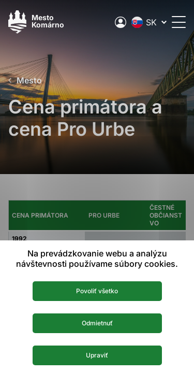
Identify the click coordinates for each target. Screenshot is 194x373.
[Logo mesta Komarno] (36, 22)
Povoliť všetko (97, 291)
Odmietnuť (97, 323)
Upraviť (97, 355)
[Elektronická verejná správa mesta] (120, 22)
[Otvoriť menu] (179, 22)
